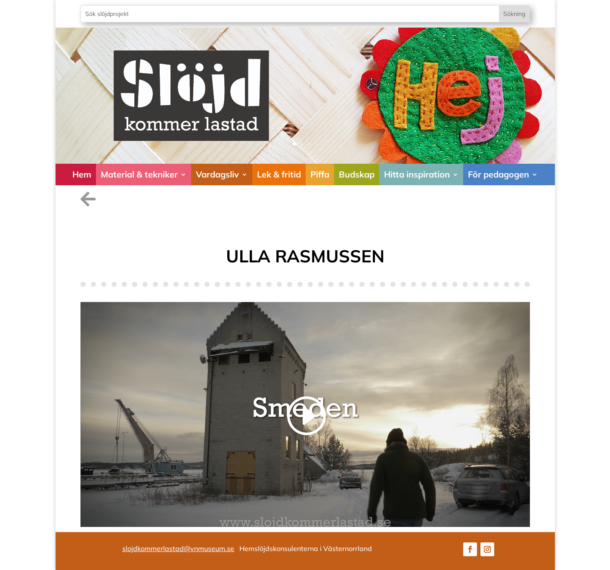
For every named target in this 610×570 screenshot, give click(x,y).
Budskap (357, 174)
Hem (81, 174)
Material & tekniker (139, 174)
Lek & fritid (279, 174)
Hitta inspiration (417, 174)
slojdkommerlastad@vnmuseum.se (178, 548)
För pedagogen (498, 174)
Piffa (319, 174)
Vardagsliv (217, 174)
